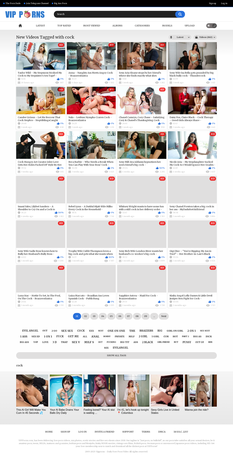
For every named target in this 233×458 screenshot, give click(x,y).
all (85, 336)
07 (128, 316)
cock (81, 330)
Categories (142, 25)
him (210, 342)
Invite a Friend (104, 431)
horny (107, 336)
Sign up (212, 3)
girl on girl (175, 330)
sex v (76, 342)
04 (102, 316)
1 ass (23, 336)
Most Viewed (91, 25)
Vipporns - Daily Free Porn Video (112, 451)
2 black (147, 342)
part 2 (185, 336)
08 (137, 316)
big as (197, 336)
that (64, 342)
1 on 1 (48, 336)
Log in (224, 3)
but (176, 342)
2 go (54, 330)
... (154, 316)
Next (163, 316)
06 (119, 316)
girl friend (163, 342)
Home (20, 26)
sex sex (67, 330)
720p (35, 342)
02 (85, 316)
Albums (117, 25)
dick (209, 336)
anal (95, 336)
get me (73, 336)
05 (111, 316)
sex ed (36, 336)
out (44, 330)
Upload (190, 25)
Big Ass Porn (60, 3)
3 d (55, 342)
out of (199, 342)
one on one (116, 330)
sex (106, 347)
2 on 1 (191, 330)
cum (166, 336)
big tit (124, 342)
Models (167, 25)
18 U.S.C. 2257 (181, 431)
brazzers (146, 330)
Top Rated (64, 25)
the (132, 330)
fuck (60, 336)
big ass (24, 342)
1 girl (155, 336)
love (45, 342)
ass (135, 342)
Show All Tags (116, 355)
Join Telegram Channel (37, 3)
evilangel (120, 347)
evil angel (30, 330)
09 (145, 316)
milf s (89, 342)
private (119, 336)
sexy (100, 330)
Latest (40, 25)
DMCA (162, 431)
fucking (111, 342)
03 (94, 316)
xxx (91, 330)
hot (175, 336)
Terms (146, 431)
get (100, 342)
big (159, 330)
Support (128, 431)
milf (132, 336)
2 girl (143, 336)
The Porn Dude (13, 3)
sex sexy (205, 330)
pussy (187, 342)
